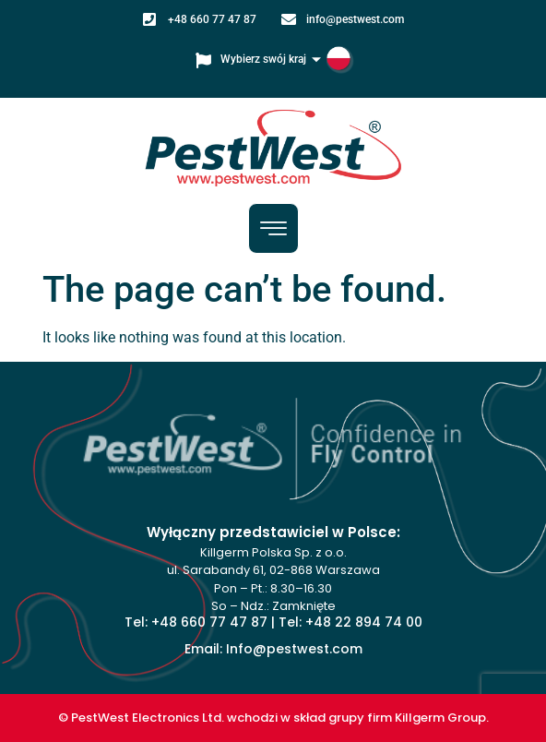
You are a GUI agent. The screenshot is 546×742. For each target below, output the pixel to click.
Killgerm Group (440, 717)
